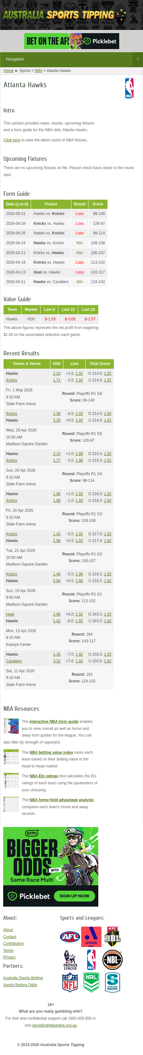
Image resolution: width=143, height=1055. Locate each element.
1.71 (56, 380)
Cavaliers (14, 661)
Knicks (11, 380)
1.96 (79, 460)
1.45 (56, 574)
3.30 (56, 420)
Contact (9, 937)
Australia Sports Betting (23, 978)
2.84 (56, 581)
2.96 (56, 540)
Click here (11, 140)
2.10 (56, 454)
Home (8, 70)
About (8, 930)
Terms (8, 950)
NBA (38, 70)
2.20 (56, 373)
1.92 (79, 373)
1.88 (79, 454)
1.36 (56, 413)
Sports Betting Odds (20, 985)
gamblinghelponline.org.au (54, 1025)
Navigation (74, 59)
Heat (10, 614)
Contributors (13, 943)
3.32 (56, 661)
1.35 (56, 654)
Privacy (9, 957)
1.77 (56, 460)
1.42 (56, 534)
